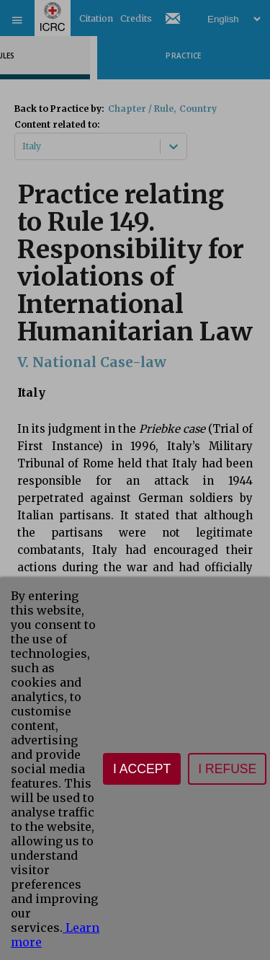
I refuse (227, 769)
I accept (142, 769)
